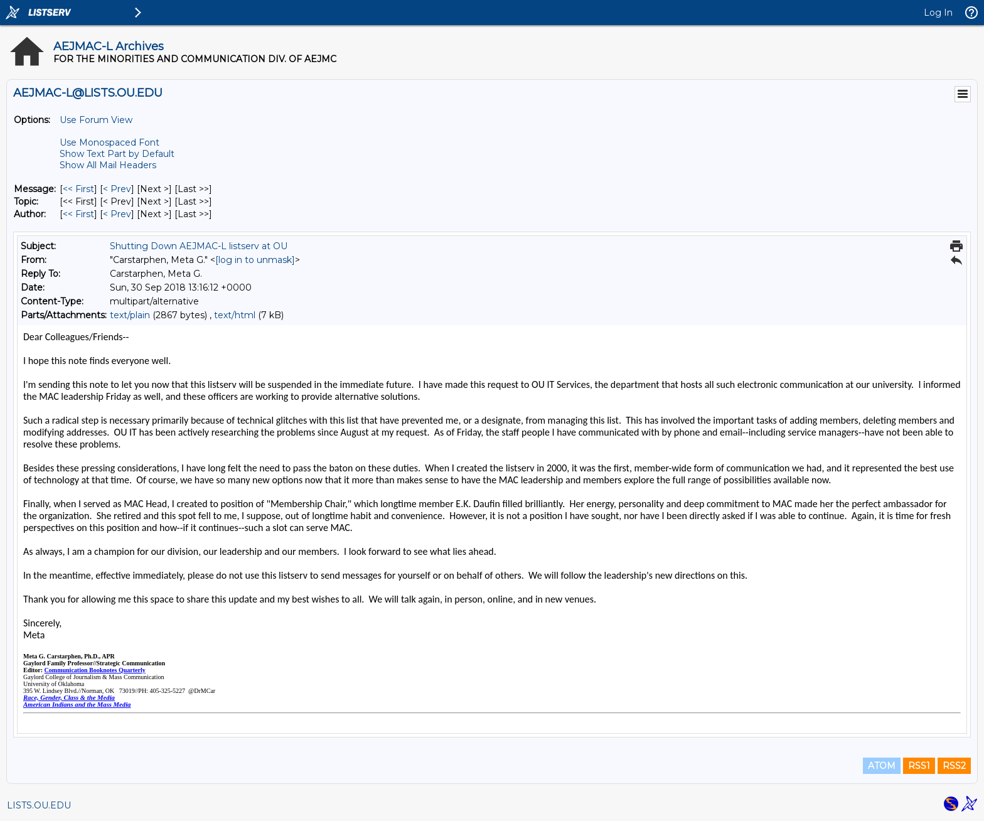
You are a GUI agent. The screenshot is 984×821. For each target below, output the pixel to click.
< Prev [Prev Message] (117, 189)
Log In (938, 12)
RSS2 (954, 765)
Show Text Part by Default (117, 153)
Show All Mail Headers (108, 165)
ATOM (882, 765)
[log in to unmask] (255, 260)
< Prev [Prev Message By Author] (117, 214)
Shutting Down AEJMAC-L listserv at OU (198, 246)
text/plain (130, 315)
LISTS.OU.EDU (39, 805)
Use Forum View (96, 120)
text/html (234, 315)
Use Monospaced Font (109, 142)
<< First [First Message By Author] (78, 214)
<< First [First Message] (78, 189)
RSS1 (919, 765)
